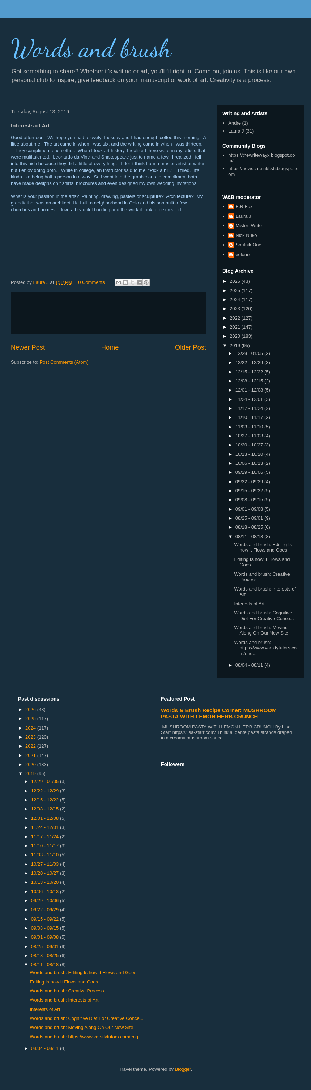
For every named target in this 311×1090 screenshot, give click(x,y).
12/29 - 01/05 (249, 353)
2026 (236, 281)
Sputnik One (248, 244)
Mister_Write (248, 225)
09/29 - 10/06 (249, 472)
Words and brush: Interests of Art (64, 1000)
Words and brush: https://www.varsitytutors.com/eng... (265, 648)
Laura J (236, 131)
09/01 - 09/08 (249, 509)
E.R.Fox (243, 206)
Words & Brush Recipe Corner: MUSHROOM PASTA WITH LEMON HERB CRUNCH (219, 713)
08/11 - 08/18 (249, 536)
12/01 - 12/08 (249, 390)
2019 (236, 345)
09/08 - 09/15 (249, 499)
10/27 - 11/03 (249, 435)
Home (110, 347)
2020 (236, 336)
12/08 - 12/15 (249, 381)
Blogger (183, 1069)
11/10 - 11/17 (249, 417)
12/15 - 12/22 (249, 372)
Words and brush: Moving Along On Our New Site (261, 630)
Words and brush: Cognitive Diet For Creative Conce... (264, 615)
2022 (236, 318)
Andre (234, 123)
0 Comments (91, 282)
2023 (236, 308)
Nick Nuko (246, 235)
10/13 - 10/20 (249, 454)
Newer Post (28, 347)
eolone (242, 254)
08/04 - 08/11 (249, 665)
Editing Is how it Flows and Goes (64, 982)
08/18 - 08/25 (249, 527)
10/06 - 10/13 (249, 463)
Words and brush (91, 48)
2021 (236, 327)
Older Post (190, 347)
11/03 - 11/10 (249, 426)
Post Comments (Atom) (64, 362)
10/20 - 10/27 (249, 444)
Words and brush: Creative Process (67, 991)
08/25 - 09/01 (249, 518)
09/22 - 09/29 (249, 481)
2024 (236, 299)
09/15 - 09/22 (249, 490)
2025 (236, 290)
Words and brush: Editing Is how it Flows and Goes (262, 547)
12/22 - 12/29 (249, 362)
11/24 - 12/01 (249, 399)
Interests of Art (249, 603)
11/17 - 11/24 (249, 408)
